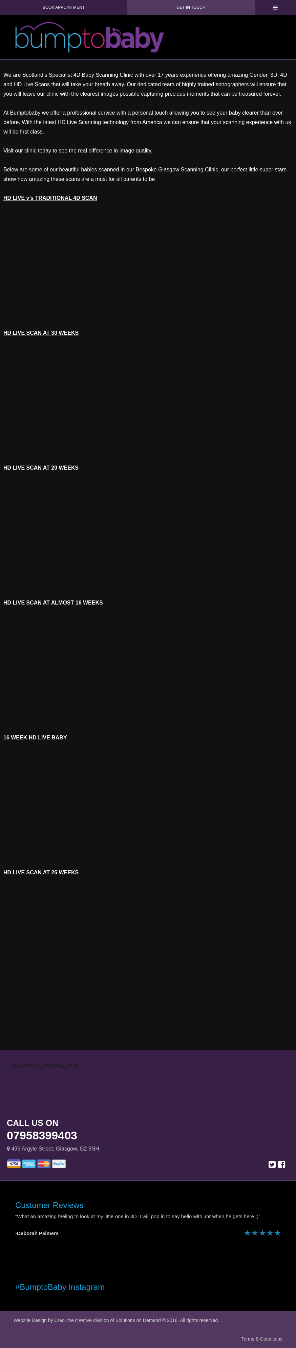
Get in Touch (190, 7)
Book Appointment (64, 7)
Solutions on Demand (138, 1320)
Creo (59, 1320)
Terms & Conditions (261, 1339)
